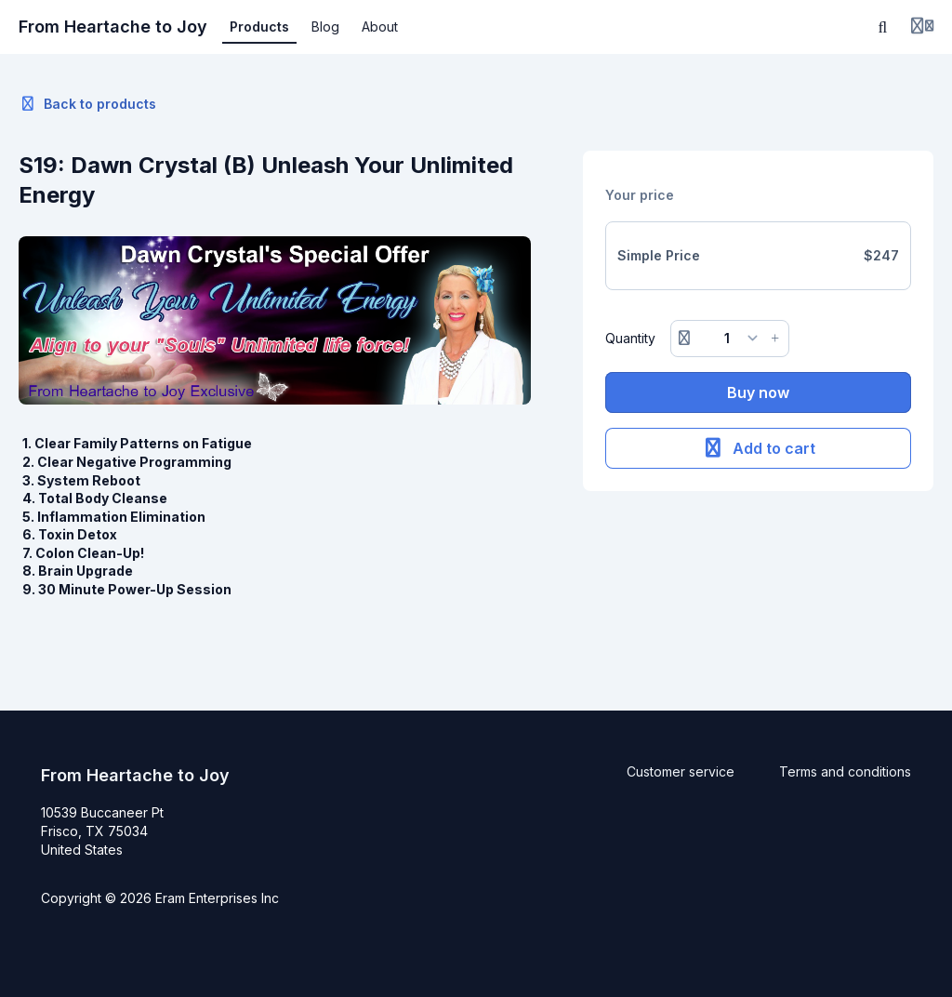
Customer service (680, 771)
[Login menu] (922, 27)
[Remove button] (684, 338)
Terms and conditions (845, 771)
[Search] (883, 27)
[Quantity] (729, 338)
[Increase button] (775, 338)
